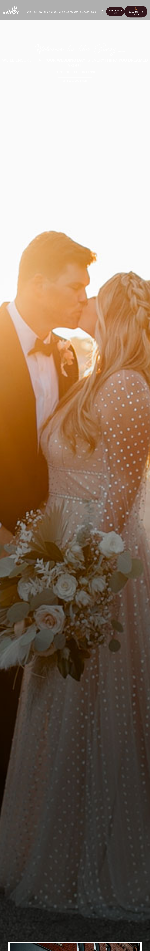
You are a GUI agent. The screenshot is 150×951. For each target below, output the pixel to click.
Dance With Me (116, 11)
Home (28, 12)
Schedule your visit (75, 81)
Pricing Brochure (53, 12)
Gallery (38, 12)
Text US (102, 11)
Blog (93, 12)
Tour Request (71, 12)
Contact (85, 12)
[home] (11, 10)
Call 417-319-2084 (136, 13)
